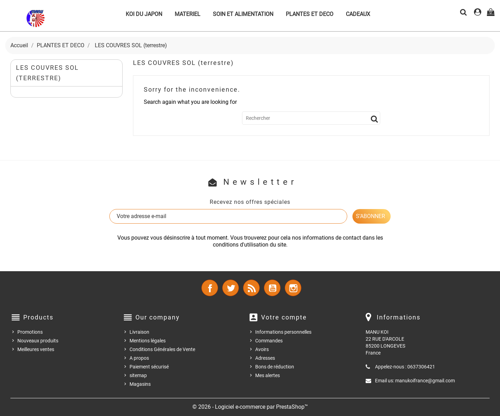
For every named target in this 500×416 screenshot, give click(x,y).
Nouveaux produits (37, 340)
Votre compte (284, 317)
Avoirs (262, 349)
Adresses (265, 358)
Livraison (139, 332)
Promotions (30, 332)
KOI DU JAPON (144, 14)
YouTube (272, 288)
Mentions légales (148, 340)
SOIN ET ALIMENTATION (243, 14)
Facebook (210, 288)
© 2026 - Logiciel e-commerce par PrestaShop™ (250, 406)
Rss (251, 288)
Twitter (231, 288)
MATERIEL (187, 14)
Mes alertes (267, 375)
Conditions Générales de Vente (162, 349)
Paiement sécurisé (149, 366)
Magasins (140, 384)
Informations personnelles (283, 332)
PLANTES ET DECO (309, 14)
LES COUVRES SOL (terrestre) (47, 73)
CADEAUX (358, 14)
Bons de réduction (274, 366)
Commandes (269, 340)
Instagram (293, 288)
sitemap (138, 375)
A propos (139, 358)
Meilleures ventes (35, 349)
